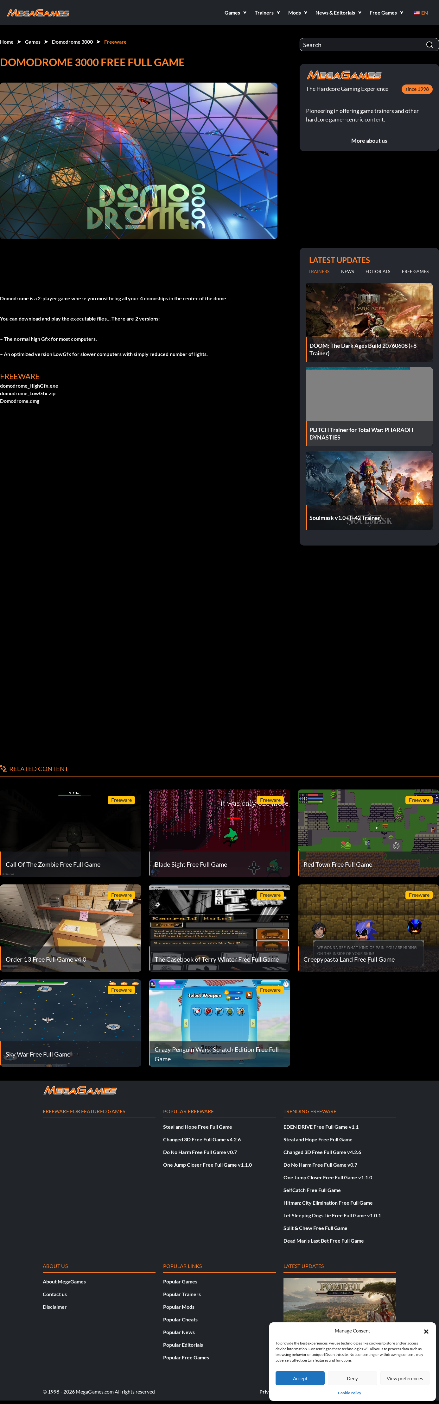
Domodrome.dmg (19, 401)
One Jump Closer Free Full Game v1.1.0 (207, 1165)
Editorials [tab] (378, 271)
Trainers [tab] (319, 271)
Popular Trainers (182, 1294)
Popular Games (180, 1281)
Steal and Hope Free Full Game (197, 1127)
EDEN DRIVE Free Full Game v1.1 (321, 1127)
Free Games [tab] (415, 271)
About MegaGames (64, 1281)
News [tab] (347, 271)
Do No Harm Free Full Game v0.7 (200, 1152)
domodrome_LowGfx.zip (27, 393)
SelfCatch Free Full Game (312, 1190)
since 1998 (417, 89)
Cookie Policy (349, 1392)
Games (33, 42)
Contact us (55, 1294)
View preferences (405, 1378)
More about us (369, 140)
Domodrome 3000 (72, 42)
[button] (426, 1330)
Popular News (179, 1332)
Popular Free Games (186, 1357)
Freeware (115, 42)
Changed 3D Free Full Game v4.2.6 (202, 1139)
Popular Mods (178, 1307)
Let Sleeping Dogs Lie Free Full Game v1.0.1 (332, 1215)
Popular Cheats (180, 1319)
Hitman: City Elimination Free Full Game (328, 1203)
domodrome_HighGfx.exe (29, 386)
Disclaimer (55, 1307)
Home (7, 42)
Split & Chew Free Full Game (315, 1228)
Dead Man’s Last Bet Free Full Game (323, 1241)
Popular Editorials (183, 1345)
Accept (300, 1378)
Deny (352, 1378)
